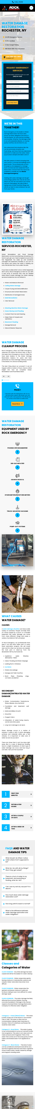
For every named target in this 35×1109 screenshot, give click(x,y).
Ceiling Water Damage (12, 286)
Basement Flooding (11, 322)
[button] (31, 8)
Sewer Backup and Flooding (14, 311)
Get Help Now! (12, 102)
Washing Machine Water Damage (16, 308)
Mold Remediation (11, 298)
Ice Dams (8, 667)
